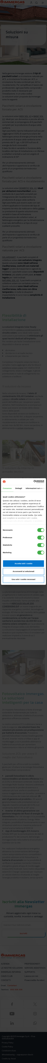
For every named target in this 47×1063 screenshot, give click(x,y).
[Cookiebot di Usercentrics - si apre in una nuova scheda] (33, 481)
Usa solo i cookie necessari (23, 579)
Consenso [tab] (7, 488)
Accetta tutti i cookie (23, 563)
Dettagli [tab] (18, 488)
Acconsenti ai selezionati (23, 571)
